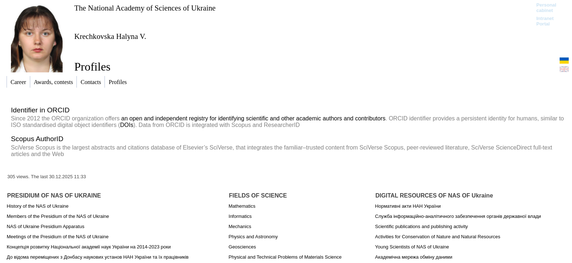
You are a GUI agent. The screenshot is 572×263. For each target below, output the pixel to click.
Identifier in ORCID (40, 110)
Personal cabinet (546, 7)
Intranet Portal (545, 21)
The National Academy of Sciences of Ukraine (145, 8)
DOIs (126, 125)
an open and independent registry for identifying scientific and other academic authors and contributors (253, 118)
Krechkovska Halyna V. (110, 36)
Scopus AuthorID (37, 139)
